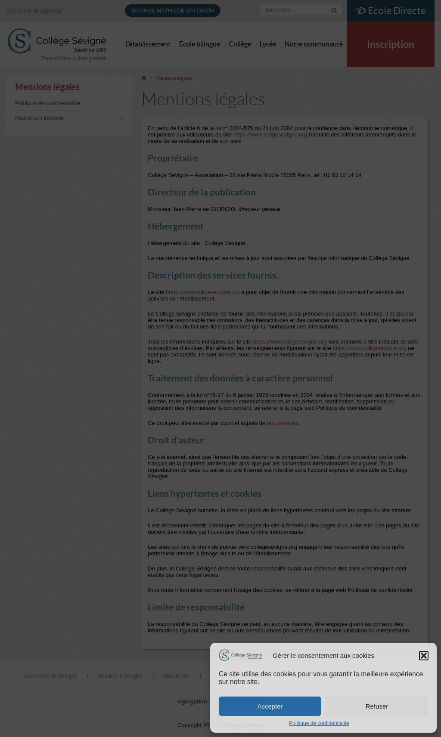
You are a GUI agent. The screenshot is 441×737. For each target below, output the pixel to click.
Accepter (270, 706)
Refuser (377, 706)
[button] (423, 655)
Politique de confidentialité (319, 723)
